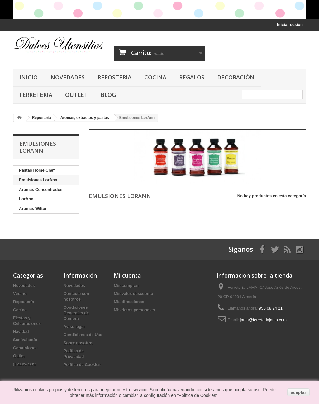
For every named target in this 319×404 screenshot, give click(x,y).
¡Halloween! (24, 364)
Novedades (67, 77)
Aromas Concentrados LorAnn (40, 194)
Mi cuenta (127, 275)
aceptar (298, 392)
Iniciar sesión (290, 24)
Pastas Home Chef (37, 170)
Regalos (191, 77)
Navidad (21, 331)
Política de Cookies (82, 364)
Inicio (28, 77)
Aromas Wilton (33, 208)
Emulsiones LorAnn (38, 180)
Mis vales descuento (133, 293)
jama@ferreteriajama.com (263, 319)
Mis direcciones (129, 301)
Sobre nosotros (78, 342)
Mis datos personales (134, 309)
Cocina (155, 77)
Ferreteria (35, 94)
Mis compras (126, 285)
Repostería (23, 301)
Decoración (236, 77)
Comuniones (25, 347)
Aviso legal (74, 326)
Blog (108, 94)
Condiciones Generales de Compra (76, 313)
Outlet (76, 94)
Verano (19, 293)
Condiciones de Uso (83, 334)
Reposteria (114, 77)
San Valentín (25, 339)
